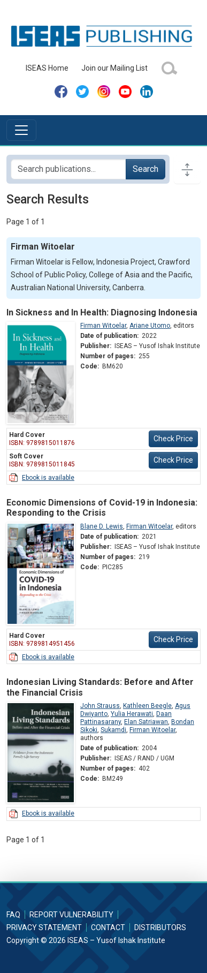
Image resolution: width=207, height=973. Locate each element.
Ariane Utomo (149, 325)
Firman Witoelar (103, 325)
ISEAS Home (47, 68)
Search (145, 169)
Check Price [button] (173, 438)
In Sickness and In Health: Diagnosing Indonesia (101, 312)
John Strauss (100, 706)
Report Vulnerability (71, 914)
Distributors (160, 927)
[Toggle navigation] (21, 130)
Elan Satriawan (146, 722)
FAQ (13, 914)
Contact (108, 927)
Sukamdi (113, 730)
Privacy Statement (44, 927)
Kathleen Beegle (147, 706)
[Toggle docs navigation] (187, 169)
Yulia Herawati (132, 714)
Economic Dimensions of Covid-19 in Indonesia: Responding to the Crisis (101, 507)
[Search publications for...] (68, 169)
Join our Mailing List (114, 68)
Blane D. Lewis (101, 526)
